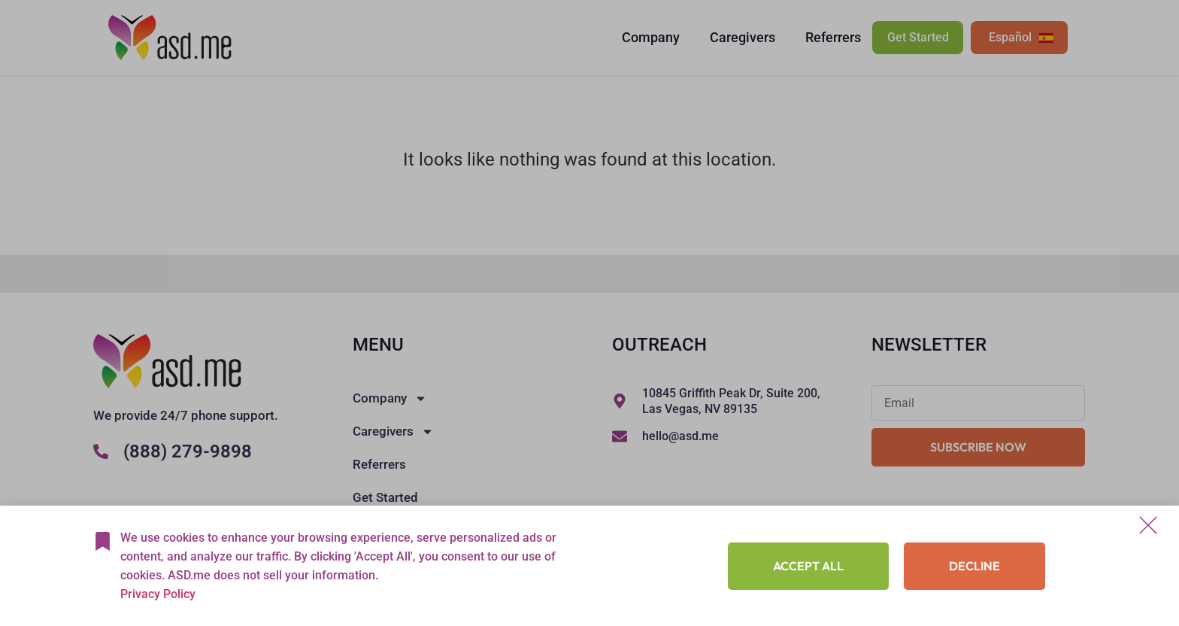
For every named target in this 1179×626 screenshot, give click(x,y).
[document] (589, 313)
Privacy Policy (157, 594)
